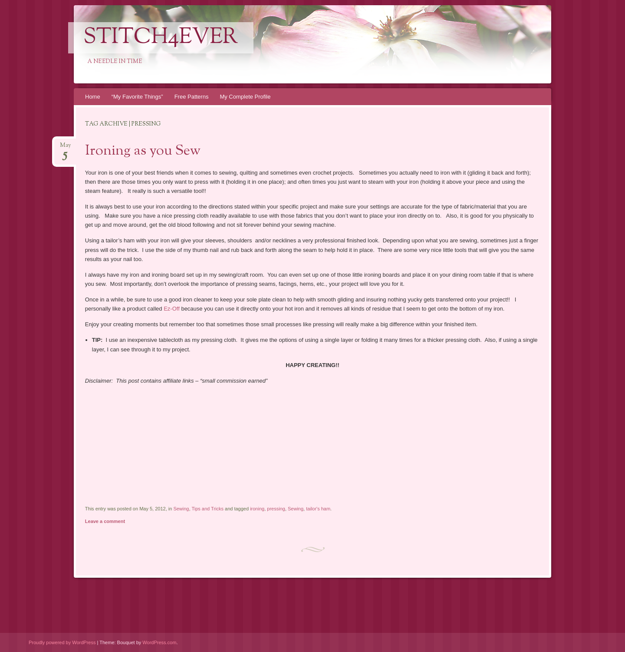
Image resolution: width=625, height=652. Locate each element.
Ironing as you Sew (143, 151)
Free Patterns (191, 96)
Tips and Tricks (207, 508)
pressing (276, 508)
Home (92, 96)
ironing (257, 508)
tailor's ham (318, 508)
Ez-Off (172, 308)
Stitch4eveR (160, 37)
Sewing (181, 508)
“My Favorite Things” (137, 96)
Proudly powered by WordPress (62, 642)
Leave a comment (105, 521)
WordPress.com (159, 642)
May (65, 148)
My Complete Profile (245, 96)
